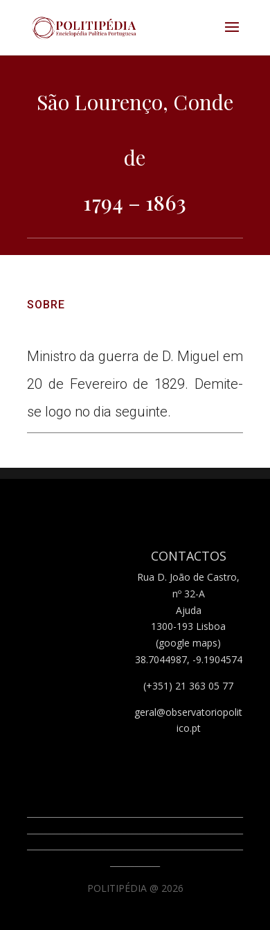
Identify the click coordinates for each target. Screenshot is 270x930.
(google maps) (188, 642)
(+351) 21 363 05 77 (188, 685)
